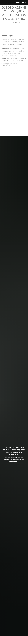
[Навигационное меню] (2, 2)
